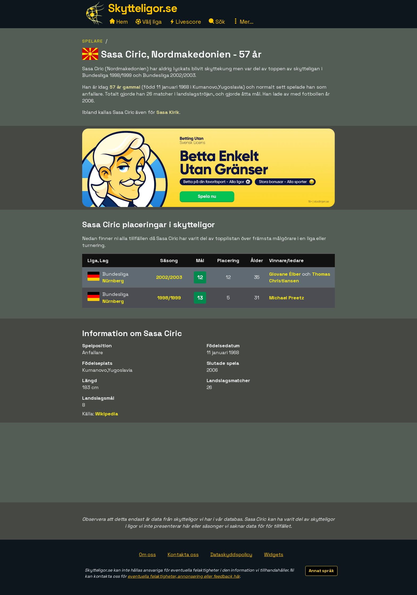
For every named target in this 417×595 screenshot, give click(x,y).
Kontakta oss (183, 554)
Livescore (185, 21)
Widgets (273, 554)
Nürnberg (113, 281)
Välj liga (149, 21)
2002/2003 (169, 277)
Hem (119, 21)
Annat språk (321, 570)
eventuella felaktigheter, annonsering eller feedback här (184, 576)
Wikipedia (106, 414)
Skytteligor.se (142, 8)
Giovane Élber (285, 274)
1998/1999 (169, 298)
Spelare (92, 41)
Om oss (147, 554)
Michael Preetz (286, 298)
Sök (217, 21)
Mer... (243, 21)
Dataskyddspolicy (231, 554)
